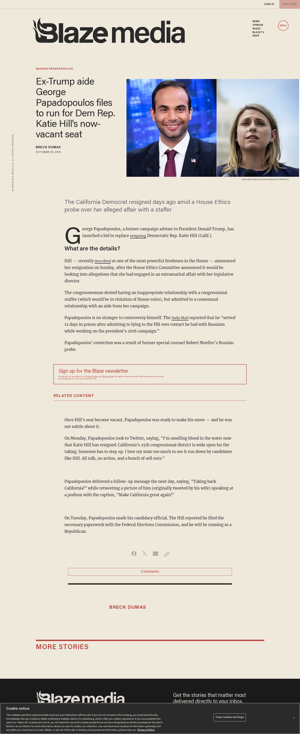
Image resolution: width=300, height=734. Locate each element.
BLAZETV (258, 32)
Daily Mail (181, 317)
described (103, 260)
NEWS (256, 21)
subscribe (289, 4)
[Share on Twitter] (144, 554)
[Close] (294, 718)
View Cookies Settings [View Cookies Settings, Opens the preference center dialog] (230, 718)
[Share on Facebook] (132, 554)
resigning (139, 235)
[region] (150, 718)
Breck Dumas (51, 148)
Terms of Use (108, 377)
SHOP (256, 36)
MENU (283, 25)
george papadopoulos (54, 69)
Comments (150, 573)
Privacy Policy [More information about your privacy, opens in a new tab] (146, 730)
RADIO (257, 29)
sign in (269, 4)
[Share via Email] (156, 554)
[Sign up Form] (214, 374)
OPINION (258, 25)
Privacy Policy (92, 377)
